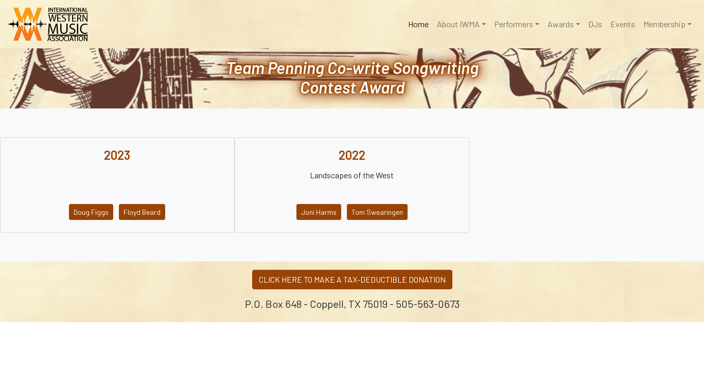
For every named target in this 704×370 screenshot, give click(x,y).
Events (622, 24)
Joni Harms (319, 212)
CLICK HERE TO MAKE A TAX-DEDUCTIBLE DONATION (352, 279)
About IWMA (458, 24)
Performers (513, 24)
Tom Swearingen (377, 212)
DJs (595, 24)
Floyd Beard (142, 212)
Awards (561, 24)
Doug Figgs (91, 212)
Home (420, 23)
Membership (664, 24)
